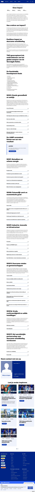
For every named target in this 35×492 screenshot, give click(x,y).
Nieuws (12, 455)
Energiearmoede (9, 170)
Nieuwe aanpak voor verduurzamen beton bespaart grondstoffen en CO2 (15, 297)
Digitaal (19, 1)
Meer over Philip (16, 363)
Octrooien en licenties (14, 477)
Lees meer (5, 405)
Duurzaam (6, 1)
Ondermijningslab (9, 328)
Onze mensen (25, 460)
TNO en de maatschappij (26, 463)
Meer (27, 1)
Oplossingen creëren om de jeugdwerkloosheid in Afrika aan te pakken (17, 209)
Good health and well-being (11, 77)
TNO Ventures (25, 475)
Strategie (24, 457)
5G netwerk (8, 241)
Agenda (12, 457)
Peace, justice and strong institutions (12, 89)
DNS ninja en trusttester (10, 325)
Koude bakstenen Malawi (11, 285)
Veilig (15, 1)
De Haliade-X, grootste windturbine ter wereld (14, 173)
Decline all (30, 488)
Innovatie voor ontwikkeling (11, 351)
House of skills (9, 205)
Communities (24, 465)
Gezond (11, 1)
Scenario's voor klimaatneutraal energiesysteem (14, 180)
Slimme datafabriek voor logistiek (12, 251)
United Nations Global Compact (17, 65)
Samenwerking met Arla (10, 125)
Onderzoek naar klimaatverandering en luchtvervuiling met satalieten (16, 292)
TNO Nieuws (12, 466)
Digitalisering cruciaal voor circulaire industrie (14, 254)
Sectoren (3, 465)
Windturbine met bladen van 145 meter (13, 183)
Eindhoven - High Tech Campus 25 (19, 374)
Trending (12, 465)
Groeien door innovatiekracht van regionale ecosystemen (16, 219)
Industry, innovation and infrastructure (12, 83)
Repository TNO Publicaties (14, 478)
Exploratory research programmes (15, 475)
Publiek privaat (25, 472)
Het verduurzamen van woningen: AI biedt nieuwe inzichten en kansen (17, 305)
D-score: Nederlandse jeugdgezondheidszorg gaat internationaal (15, 112)
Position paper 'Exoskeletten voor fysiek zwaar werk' (15, 216)
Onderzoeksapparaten (14, 472)
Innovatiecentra (25, 477)
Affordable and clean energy (11, 81)
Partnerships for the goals (10, 90)
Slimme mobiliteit (9, 282)
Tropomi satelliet (9, 275)
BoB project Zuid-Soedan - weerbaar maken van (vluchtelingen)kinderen (14, 133)
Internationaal (25, 478)
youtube (11, 146)
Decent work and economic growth (12, 82)
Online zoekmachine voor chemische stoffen (14, 122)
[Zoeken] (30, 1)
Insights (12, 460)
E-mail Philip (16, 376)
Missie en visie (24, 455)
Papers (12, 463)
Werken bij (3, 467)
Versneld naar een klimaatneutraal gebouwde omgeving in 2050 (16, 301)
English (2, 484)
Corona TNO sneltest (10, 108)
